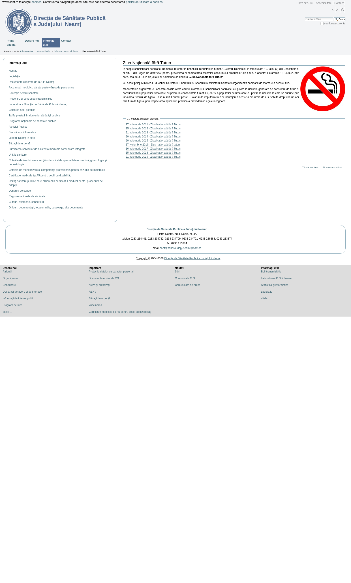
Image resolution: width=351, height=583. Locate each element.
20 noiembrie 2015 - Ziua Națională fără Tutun (153, 140)
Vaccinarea (95, 305)
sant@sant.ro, (168, 248)
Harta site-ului (305, 3)
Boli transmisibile (271, 271)
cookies (36, 2)
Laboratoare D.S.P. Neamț (276, 278)
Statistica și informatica (275, 285)
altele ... (7, 311)
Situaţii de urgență (100, 298)
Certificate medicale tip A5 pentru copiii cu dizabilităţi (120, 311)
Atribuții (7, 271)
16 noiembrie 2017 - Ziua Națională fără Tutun (153, 148)
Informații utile (49, 42)
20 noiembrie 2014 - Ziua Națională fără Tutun (153, 136)
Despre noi (32, 40)
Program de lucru (13, 305)
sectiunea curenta (334, 23)
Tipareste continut (332, 167)
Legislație (266, 291)
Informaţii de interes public (18, 298)
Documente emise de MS (104, 278)
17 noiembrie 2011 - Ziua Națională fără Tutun (153, 124)
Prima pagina (11, 42)
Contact (339, 3)
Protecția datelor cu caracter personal (111, 271)
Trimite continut (310, 167)
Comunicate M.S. (185, 278)
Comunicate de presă (187, 285)
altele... (265, 298)
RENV (92, 291)
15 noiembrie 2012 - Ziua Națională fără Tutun (153, 128)
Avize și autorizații (99, 285)
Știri (177, 271)
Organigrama (10, 278)
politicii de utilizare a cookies (144, 2)
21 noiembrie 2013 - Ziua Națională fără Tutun (153, 132)
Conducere (9, 285)
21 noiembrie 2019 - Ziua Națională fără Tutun (153, 156)
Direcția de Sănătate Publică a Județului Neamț (176, 229)
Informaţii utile (18, 62)
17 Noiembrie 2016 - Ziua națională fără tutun (153, 144)
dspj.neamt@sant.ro (189, 248)
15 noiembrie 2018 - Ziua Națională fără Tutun (153, 152)
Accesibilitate (324, 3)
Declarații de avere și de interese (22, 291)
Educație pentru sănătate (66, 51)
